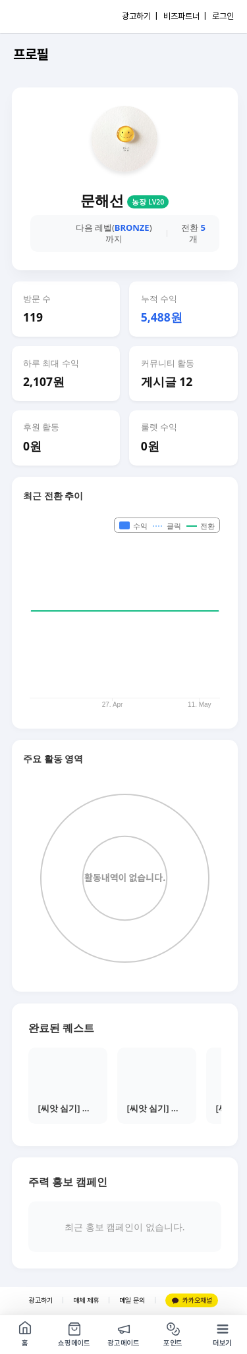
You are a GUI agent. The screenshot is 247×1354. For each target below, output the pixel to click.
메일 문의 (132, 1300)
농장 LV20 (148, 201)
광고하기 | (139, 16)
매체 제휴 (86, 1300)
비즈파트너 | (184, 16)
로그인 (223, 16)
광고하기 (41, 1300)
